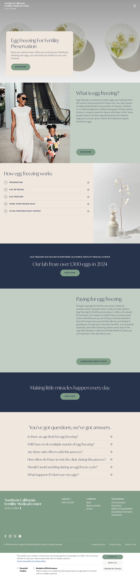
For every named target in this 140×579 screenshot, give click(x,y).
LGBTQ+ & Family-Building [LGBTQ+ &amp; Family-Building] (121, 509)
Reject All (112, 563)
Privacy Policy (115, 544)
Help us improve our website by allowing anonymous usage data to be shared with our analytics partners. (68, 571)
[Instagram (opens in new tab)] (10, 536)
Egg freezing (116, 506)
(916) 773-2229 (68, 502)
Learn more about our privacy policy (31, 561)
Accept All (112, 557)
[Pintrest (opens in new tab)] (20, 536)
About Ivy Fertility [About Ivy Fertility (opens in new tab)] (93, 506)
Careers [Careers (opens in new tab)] (89, 509)
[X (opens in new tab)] (15, 536)
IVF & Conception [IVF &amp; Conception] (118, 502)
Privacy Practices (98, 544)
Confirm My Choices (112, 569)
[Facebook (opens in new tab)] (5, 536)
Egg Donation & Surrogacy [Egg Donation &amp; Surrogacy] (121, 512)
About (88, 502)
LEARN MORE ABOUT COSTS (93, 361)
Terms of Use (130, 544)
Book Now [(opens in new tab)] (85, 152)
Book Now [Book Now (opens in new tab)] (20, 67)
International (116, 515)
